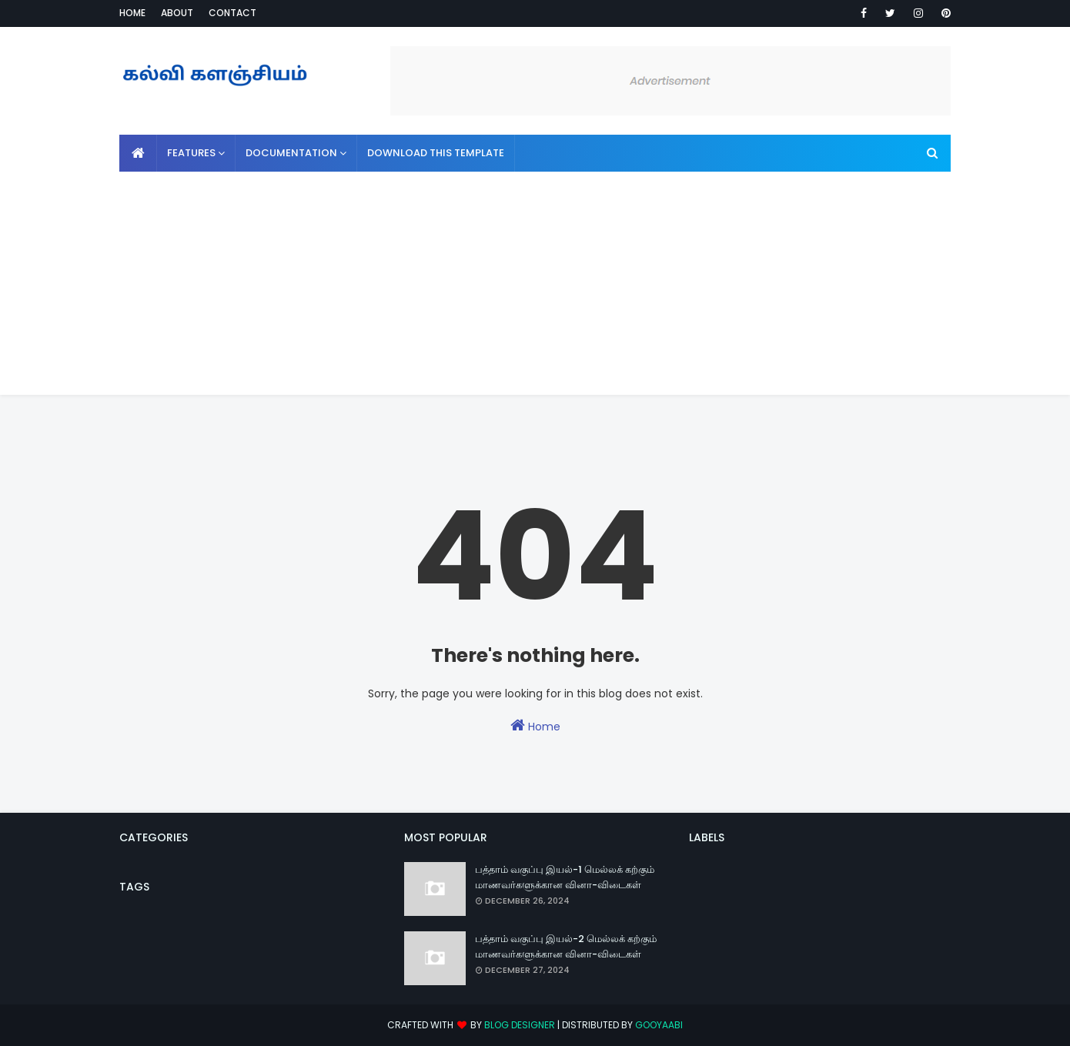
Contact (232, 12)
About (177, 12)
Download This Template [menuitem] (435, 152)
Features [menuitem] (191, 152)
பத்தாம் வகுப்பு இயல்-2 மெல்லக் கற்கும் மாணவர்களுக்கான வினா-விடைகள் (566, 946)
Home (132, 12)
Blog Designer (519, 1024)
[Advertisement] (535, 287)
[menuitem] (138, 153)
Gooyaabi (659, 1024)
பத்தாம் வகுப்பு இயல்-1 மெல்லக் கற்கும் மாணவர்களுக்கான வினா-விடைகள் (564, 877)
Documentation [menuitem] (291, 152)
